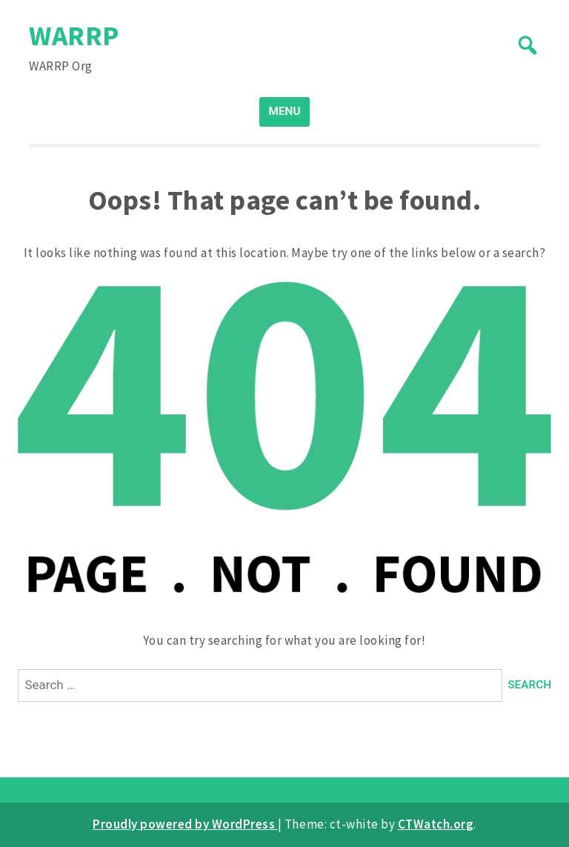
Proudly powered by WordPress (185, 824)
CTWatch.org (436, 824)
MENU (285, 111)
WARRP (74, 35)
